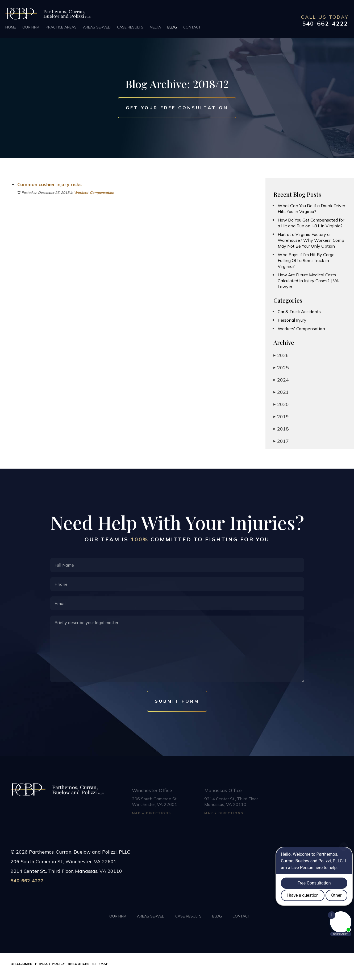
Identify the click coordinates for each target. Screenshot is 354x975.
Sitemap (100, 964)
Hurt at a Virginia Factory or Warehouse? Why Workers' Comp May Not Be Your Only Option (311, 240)
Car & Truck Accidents (299, 311)
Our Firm (30, 27)
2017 (281, 441)
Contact (192, 27)
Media (155, 27)
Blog (172, 27)
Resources (79, 964)
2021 (281, 392)
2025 (281, 367)
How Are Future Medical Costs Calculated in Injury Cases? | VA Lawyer (308, 280)
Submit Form (177, 701)
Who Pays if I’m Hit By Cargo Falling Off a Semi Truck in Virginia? (306, 260)
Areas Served (97, 27)
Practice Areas (61, 27)
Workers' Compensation (94, 192)
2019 (281, 416)
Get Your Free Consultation (177, 107)
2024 (281, 380)
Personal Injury (292, 320)
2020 (281, 404)
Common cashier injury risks (49, 184)
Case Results (130, 27)
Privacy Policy (50, 964)
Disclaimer (21, 964)
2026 (281, 355)
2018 (281, 429)
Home (10, 27)
